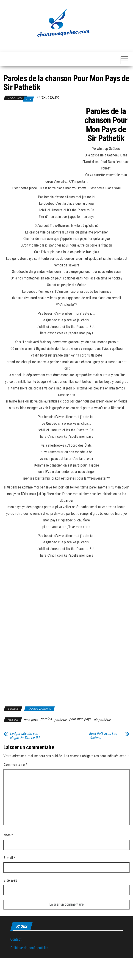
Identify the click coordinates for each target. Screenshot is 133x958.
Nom (8, 835)
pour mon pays (80, 719)
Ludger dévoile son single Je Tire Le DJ (24, 736)
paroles (46, 719)
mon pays (31, 720)
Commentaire (15, 764)
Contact (16, 939)
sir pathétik (102, 720)
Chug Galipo (51, 97)
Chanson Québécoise (39, 708)
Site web (10, 880)
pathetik (60, 720)
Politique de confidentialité (29, 948)
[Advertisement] (41, 141)
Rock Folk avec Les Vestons (103, 736)
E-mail (9, 858)
